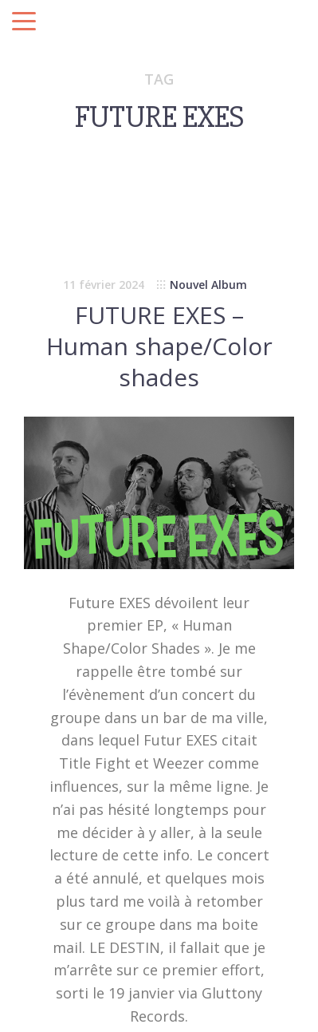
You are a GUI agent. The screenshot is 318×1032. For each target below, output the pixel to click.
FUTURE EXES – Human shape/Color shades (159, 346)
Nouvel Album (208, 284)
